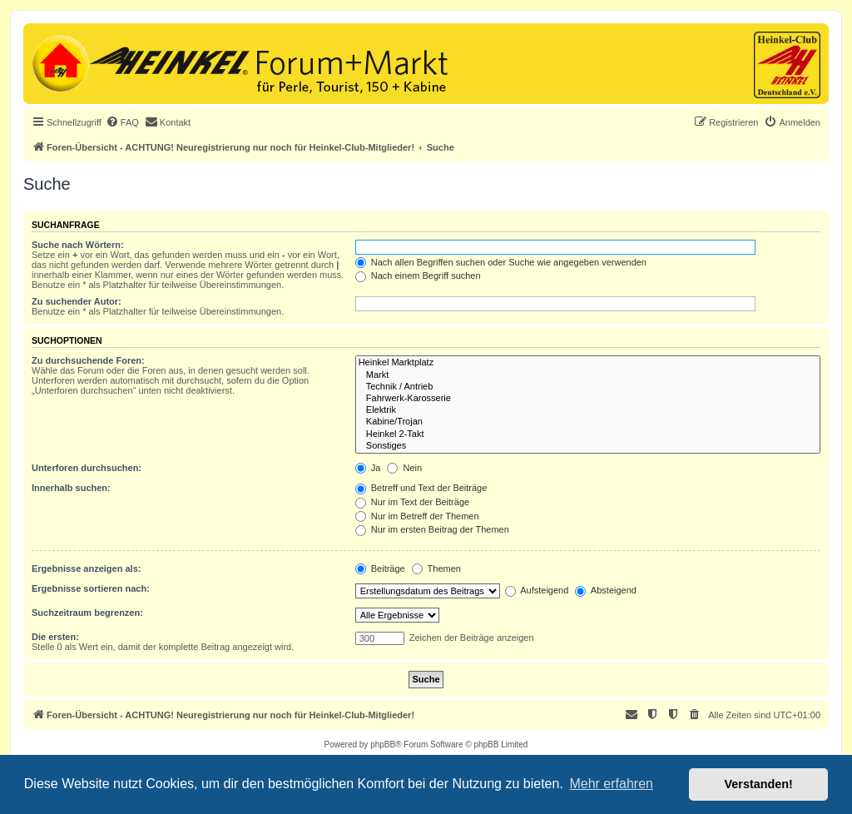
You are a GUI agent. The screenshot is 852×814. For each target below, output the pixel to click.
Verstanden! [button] (759, 784)
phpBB (382, 744)
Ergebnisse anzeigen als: (86, 568)
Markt (588, 375)
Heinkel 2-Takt (588, 434)
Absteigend (606, 590)
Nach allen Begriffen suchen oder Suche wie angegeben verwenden (500, 262)
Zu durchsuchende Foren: (88, 360)
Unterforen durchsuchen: (86, 468)
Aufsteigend (537, 590)
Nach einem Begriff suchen (418, 275)
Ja (368, 468)
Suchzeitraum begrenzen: (87, 613)
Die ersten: (55, 637)
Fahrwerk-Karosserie (588, 399)
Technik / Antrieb (588, 387)
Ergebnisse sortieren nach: (91, 588)
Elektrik (588, 410)
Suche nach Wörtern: (78, 245)
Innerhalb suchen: (71, 488)
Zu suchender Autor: (76, 301)
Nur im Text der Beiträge (412, 502)
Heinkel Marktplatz (588, 363)
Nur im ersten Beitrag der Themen (432, 529)
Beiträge (380, 568)
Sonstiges (588, 446)
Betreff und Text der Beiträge (421, 488)
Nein (404, 468)
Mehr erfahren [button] (611, 784)
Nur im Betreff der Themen (417, 516)
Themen (436, 568)
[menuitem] (122, 122)
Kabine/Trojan (588, 422)
